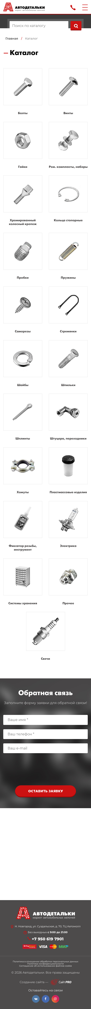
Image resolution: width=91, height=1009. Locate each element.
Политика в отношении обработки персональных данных (45, 962)
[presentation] (45, 770)
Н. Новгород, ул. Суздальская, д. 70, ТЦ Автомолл (48, 926)
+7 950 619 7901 (48, 939)
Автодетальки (33, 972)
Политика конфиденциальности (45, 964)
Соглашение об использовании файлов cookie (45, 966)
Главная (11, 38)
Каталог (31, 38)
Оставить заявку (45, 791)
